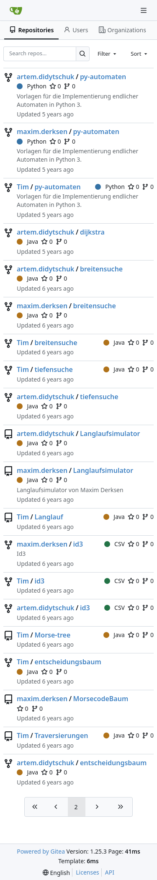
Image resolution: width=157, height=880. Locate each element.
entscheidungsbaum (67, 662)
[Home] (16, 10)
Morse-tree (52, 635)
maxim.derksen (42, 131)
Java (27, 241)
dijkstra (92, 232)
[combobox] (108, 54)
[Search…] (83, 53)
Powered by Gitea (41, 851)
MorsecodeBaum (101, 698)
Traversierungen (61, 735)
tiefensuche (53, 369)
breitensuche (101, 269)
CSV (114, 544)
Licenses (87, 872)
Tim (23, 187)
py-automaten (103, 76)
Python (31, 86)
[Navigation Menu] (144, 10)
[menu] (56, 873)
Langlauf (48, 517)
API (109, 872)
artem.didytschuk (46, 76)
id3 (78, 544)
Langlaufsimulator (110, 433)
